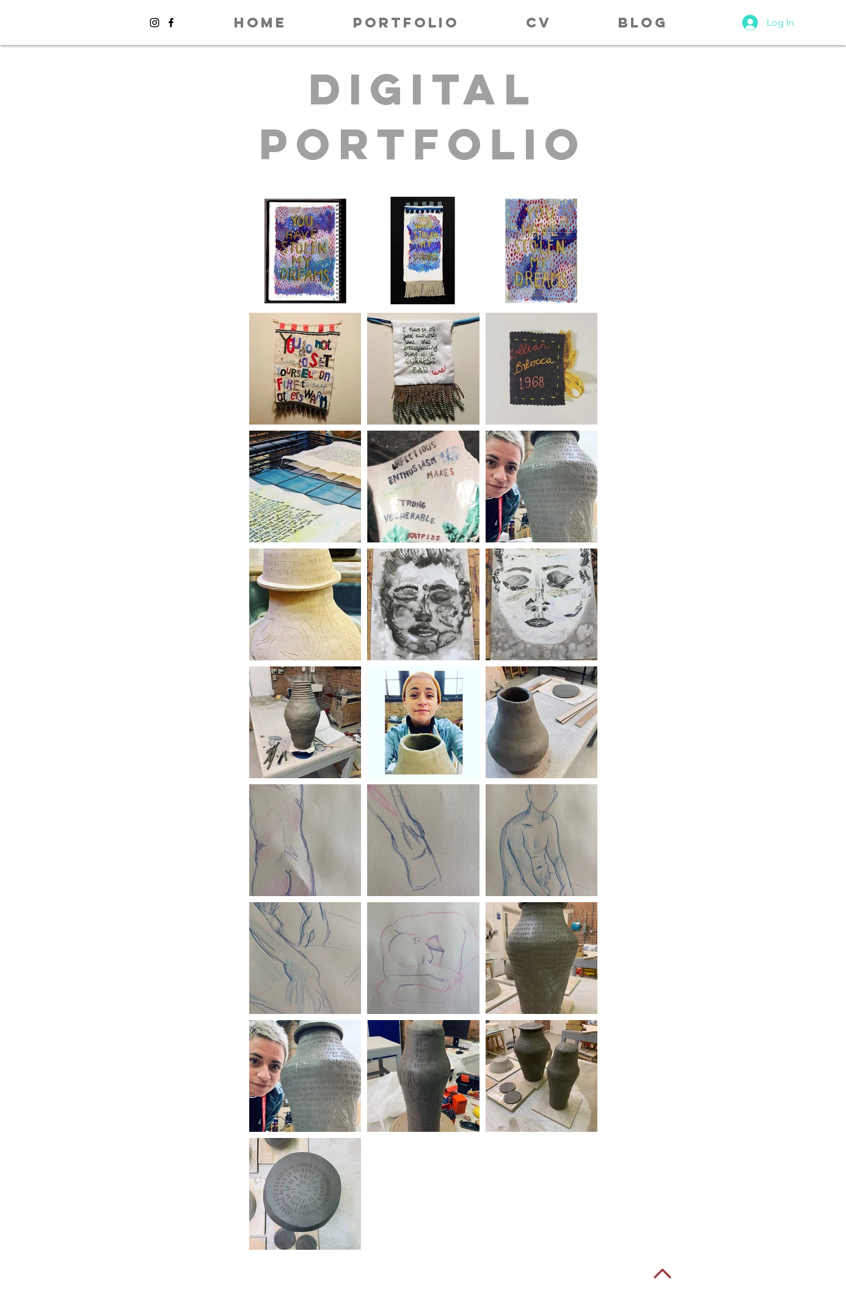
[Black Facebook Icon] (171, 22)
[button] (406, 22)
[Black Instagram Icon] (154, 22)
